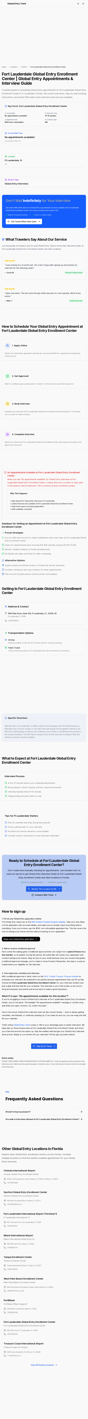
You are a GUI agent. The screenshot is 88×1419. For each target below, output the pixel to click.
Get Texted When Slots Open (24, 221)
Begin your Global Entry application (20, 939)
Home (4, 67)
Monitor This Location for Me (44, 889)
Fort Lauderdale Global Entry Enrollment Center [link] (48, 67)
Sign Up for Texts (44, 1046)
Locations (13, 67)
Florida (24, 67)
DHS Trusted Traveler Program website (48, 922)
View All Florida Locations (44, 1365)
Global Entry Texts (22, 1025)
